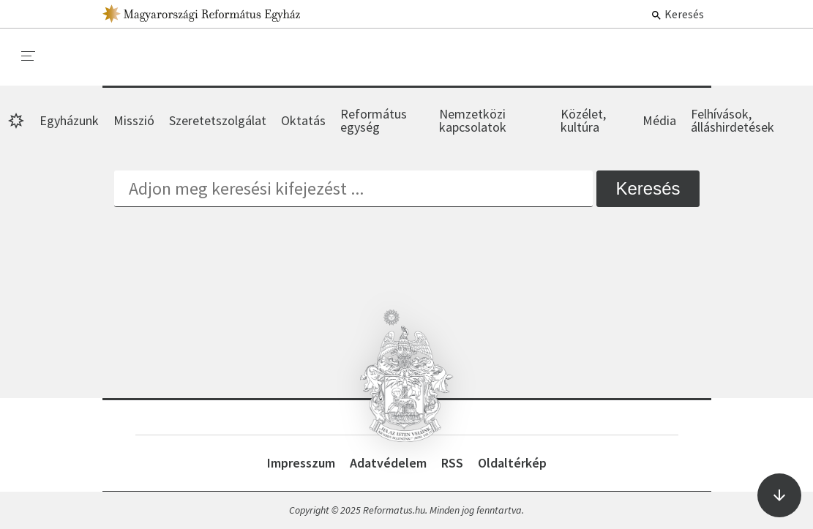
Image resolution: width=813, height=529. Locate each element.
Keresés (677, 14)
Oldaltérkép (512, 462)
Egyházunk (69, 120)
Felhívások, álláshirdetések (732, 120)
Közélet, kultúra (583, 120)
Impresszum (301, 462)
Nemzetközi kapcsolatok (472, 120)
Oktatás (303, 120)
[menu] (28, 56)
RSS (452, 462)
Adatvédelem (388, 462)
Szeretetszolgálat (217, 120)
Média (659, 120)
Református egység (373, 120)
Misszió (133, 120)
